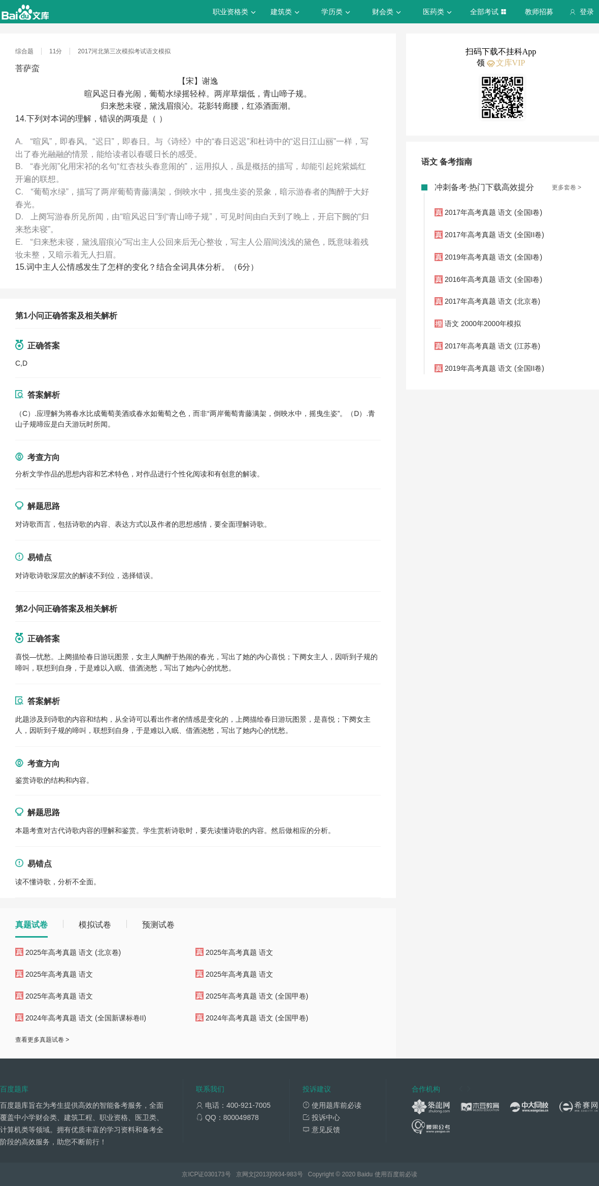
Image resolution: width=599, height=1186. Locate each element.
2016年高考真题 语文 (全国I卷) (493, 279)
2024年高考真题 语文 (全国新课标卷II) (85, 1018)
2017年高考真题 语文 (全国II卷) (494, 235)
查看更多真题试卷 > (42, 1039)
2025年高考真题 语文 (239, 952)
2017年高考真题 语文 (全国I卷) (493, 212)
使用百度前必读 (396, 1174)
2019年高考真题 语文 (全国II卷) (494, 368)
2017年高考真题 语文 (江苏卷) (492, 346)
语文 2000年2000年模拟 (483, 323)
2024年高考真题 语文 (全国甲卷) (257, 1018)
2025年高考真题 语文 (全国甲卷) (257, 996)
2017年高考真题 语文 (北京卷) (492, 301)
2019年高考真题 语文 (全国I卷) (493, 257)
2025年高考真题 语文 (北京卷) (73, 952)
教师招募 (539, 12)
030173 (214, 1174)
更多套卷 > (566, 187)
